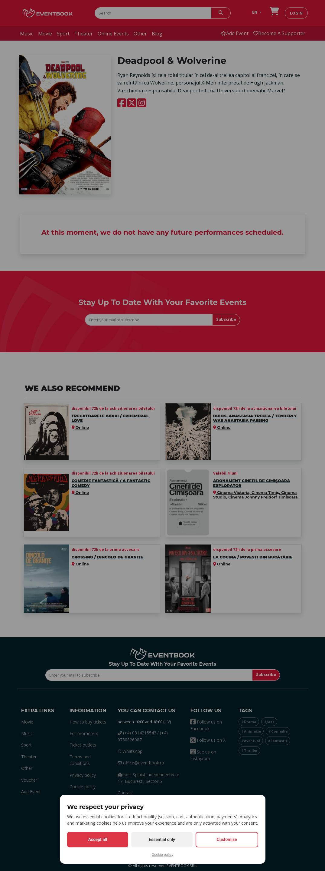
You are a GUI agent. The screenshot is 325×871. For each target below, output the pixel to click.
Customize (227, 839)
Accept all (97, 839)
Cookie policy (162, 855)
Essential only (162, 839)
